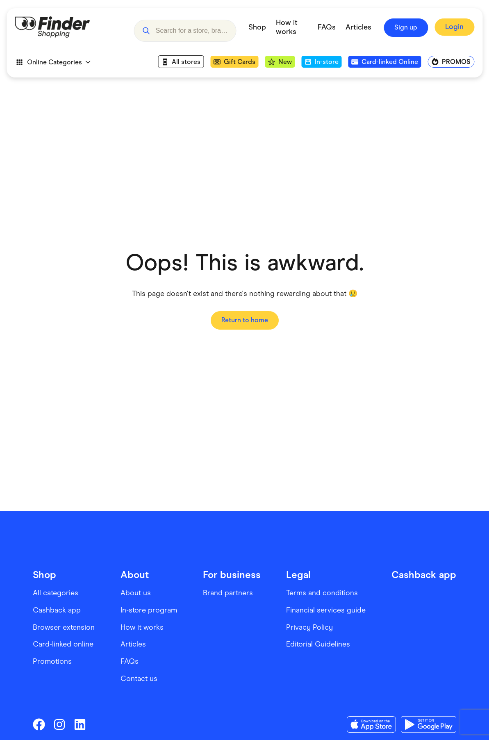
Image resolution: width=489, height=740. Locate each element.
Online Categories (52, 62)
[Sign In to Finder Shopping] (454, 27)
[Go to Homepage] (68, 27)
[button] (146, 27)
